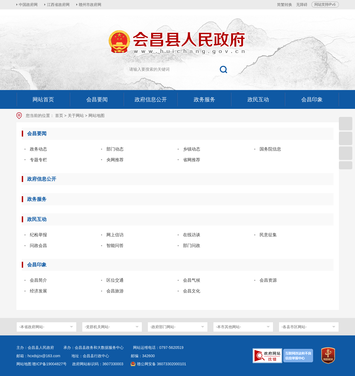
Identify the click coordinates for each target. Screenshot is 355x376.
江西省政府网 (58, 4)
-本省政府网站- (31, 327)
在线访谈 (191, 234)
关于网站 (76, 115)
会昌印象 (36, 264)
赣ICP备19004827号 (49, 364)
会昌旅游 (115, 291)
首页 (59, 115)
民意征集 (268, 234)
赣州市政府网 (90, 4)
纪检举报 (38, 234)
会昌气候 (191, 280)
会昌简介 (38, 280)
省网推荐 (191, 159)
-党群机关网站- (97, 327)
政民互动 (36, 219)
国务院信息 (270, 149)
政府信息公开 (41, 179)
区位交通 (115, 280)
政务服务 (36, 199)
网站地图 (23, 364)
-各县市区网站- (294, 327)
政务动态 (38, 149)
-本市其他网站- (228, 327)
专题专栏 (38, 159)
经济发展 (38, 291)
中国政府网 (28, 4)
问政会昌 (38, 245)
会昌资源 (268, 280)
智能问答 (115, 245)
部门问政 (191, 245)
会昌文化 (191, 291)
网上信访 (115, 234)
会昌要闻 (36, 133)
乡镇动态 (191, 149)
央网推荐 (115, 159)
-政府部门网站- (162, 327)
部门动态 (115, 149)
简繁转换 (284, 4)
